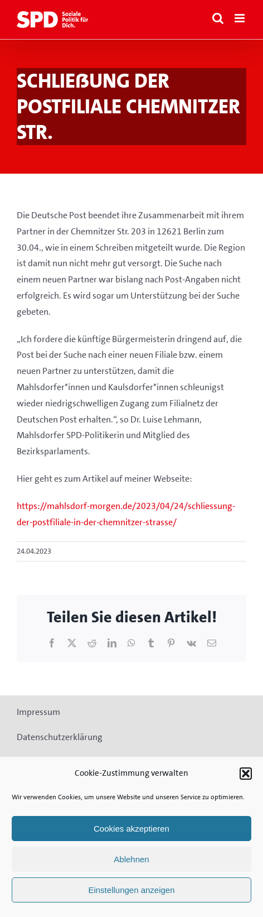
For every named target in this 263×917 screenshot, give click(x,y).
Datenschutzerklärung (60, 737)
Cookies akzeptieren (131, 828)
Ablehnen (131, 859)
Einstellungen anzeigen (131, 890)
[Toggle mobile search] (217, 18)
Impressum (38, 712)
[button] (245, 773)
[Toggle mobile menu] (240, 18)
